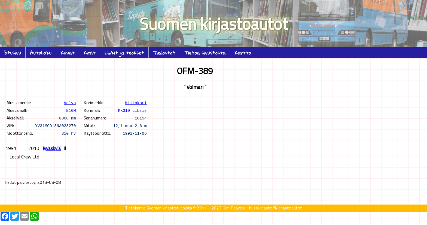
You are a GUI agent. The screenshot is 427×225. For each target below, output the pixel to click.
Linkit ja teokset (124, 53)
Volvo (70, 102)
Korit (90, 53)
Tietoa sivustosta (204, 53)
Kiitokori (136, 102)
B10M (71, 110)
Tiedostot (164, 53)
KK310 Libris (132, 110)
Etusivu (12, 53)
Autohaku (40, 53)
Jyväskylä (51, 148)
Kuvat (67, 53)
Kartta (242, 53)
